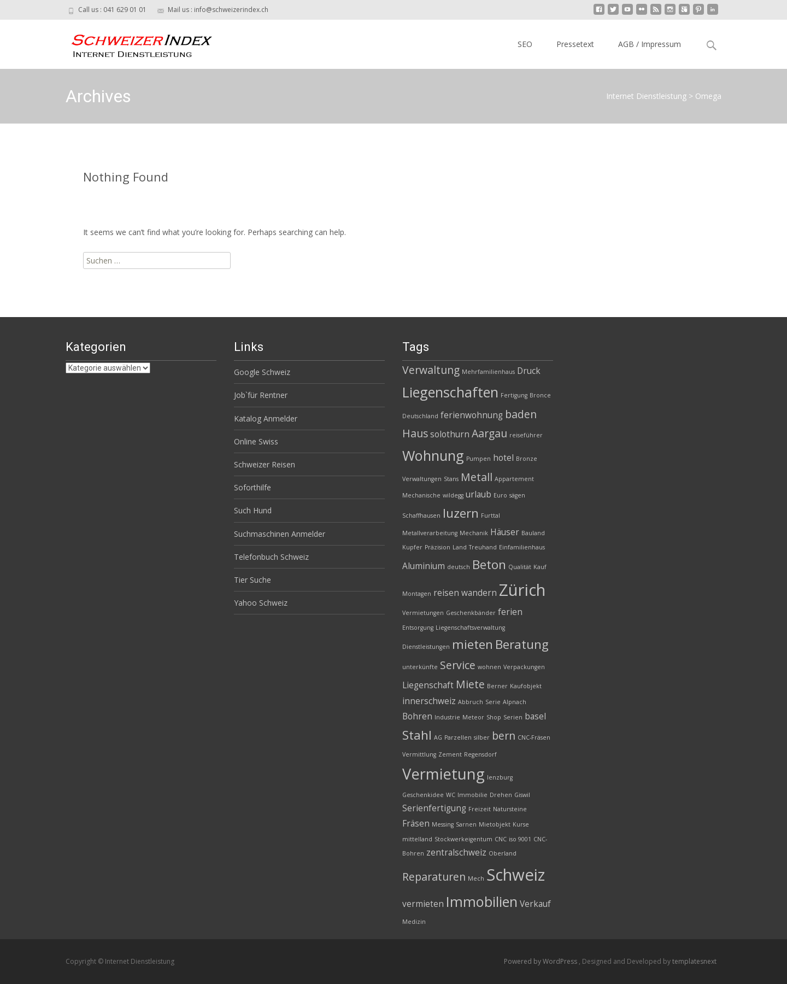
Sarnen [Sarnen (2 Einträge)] (466, 824)
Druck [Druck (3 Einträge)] (529, 371)
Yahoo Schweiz (260, 603)
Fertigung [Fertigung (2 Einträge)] (514, 395)
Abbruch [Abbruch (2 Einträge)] (470, 702)
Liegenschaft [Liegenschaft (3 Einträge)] (428, 685)
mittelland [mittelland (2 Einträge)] (417, 839)
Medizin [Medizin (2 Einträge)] (414, 922)
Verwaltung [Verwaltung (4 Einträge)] (431, 369)
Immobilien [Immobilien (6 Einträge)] (482, 901)
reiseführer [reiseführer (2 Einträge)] (526, 435)
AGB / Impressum (649, 44)
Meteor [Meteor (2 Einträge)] (473, 717)
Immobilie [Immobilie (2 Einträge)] (472, 795)
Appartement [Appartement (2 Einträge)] (514, 479)
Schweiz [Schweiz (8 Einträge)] (515, 875)
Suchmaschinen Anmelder (279, 534)
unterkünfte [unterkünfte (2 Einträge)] (420, 667)
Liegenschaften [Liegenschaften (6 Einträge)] (450, 392)
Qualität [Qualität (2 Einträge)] (519, 567)
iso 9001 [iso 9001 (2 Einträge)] (520, 839)
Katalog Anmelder (265, 418)
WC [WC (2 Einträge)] (450, 795)
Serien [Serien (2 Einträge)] (512, 717)
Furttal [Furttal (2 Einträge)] (490, 515)
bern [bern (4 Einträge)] (503, 735)
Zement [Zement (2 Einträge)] (450, 754)
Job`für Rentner (260, 395)
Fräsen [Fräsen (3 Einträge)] (416, 823)
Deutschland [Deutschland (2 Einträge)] (420, 416)
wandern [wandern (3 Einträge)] (479, 593)
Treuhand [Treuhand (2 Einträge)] (483, 547)
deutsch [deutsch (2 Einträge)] (458, 567)
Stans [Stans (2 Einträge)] (451, 479)
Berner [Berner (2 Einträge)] (497, 686)
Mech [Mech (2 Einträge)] (476, 878)
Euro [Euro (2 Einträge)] (500, 495)
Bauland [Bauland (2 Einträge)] (533, 533)
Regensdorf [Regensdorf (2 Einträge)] (480, 754)
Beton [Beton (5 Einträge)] (489, 564)
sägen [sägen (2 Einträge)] (517, 495)
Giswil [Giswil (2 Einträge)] (522, 795)
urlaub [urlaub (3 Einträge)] (478, 494)
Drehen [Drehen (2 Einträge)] (501, 795)
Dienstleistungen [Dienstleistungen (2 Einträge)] (426, 647)
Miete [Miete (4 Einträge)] (470, 684)
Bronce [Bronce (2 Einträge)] (540, 395)
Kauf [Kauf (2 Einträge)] (540, 567)
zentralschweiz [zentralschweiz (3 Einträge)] (456, 852)
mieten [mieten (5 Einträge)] (472, 644)
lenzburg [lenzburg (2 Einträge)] (500, 777)
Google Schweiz (262, 372)
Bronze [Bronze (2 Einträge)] (526, 458)
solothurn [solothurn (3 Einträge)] (449, 434)
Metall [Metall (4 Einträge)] (476, 477)
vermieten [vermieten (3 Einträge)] (423, 904)
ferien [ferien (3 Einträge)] (510, 612)
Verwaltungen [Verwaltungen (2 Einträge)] (422, 479)
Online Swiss (256, 441)
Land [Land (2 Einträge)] (460, 547)
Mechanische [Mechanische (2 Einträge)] (421, 495)
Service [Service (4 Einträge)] (457, 665)
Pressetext (575, 44)
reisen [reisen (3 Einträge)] (446, 593)
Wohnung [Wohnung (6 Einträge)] (433, 455)
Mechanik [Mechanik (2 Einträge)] (474, 533)
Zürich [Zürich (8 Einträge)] (522, 590)
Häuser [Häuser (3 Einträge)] (504, 532)
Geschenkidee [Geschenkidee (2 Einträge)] (423, 795)
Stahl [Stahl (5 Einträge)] (417, 735)
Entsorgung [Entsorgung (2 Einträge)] (417, 627)
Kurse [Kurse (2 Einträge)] (521, 824)
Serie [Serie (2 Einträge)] (493, 702)
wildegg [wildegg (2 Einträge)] (453, 495)
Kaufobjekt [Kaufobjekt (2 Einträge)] (526, 686)
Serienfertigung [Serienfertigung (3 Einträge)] (434, 808)
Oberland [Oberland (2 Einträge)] (502, 853)
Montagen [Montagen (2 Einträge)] (416, 594)
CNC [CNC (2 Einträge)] (501, 839)
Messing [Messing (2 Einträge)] (443, 824)
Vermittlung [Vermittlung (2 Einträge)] (419, 754)
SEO (525, 44)
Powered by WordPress (541, 961)
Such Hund (253, 510)
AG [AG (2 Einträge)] (438, 737)
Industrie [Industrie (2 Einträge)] (447, 717)
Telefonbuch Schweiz (271, 557)
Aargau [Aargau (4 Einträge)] (489, 433)
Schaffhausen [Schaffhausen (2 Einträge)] (421, 515)
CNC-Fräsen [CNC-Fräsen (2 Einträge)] (534, 737)
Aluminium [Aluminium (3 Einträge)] (423, 566)
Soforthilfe (252, 487)
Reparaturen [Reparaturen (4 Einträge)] (434, 876)
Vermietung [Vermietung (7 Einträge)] (443, 774)
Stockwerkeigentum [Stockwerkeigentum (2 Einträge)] (463, 839)
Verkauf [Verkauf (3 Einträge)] (535, 904)
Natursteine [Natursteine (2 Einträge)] (510, 809)
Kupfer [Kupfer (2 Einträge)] (412, 547)
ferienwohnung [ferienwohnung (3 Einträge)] (472, 415)
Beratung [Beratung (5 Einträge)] (522, 644)
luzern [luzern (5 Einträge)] (461, 513)
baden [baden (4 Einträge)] (521, 414)
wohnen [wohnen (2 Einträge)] (489, 667)
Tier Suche (252, 580)
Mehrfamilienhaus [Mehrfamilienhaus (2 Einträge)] (488, 372)
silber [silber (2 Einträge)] (482, 737)
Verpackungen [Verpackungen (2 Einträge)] (524, 667)
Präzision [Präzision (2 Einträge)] (437, 547)
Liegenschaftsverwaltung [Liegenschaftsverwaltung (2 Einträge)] (470, 627)
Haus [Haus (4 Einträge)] (415, 433)
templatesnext (694, 961)
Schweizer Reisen (264, 464)
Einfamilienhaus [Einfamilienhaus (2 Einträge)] (522, 547)
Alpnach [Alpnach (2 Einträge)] (514, 702)
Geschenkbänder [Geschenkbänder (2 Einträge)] (471, 613)
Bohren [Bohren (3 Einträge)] (417, 716)
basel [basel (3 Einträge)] (535, 716)
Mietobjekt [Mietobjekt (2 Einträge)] (494, 824)
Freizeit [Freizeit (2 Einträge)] (479, 809)
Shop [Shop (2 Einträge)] (493, 717)
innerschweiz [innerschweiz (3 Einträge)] (429, 701)
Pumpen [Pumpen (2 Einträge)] (478, 458)
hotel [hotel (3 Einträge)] (503, 458)
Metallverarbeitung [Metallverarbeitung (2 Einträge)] (429, 533)
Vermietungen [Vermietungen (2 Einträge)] (423, 613)
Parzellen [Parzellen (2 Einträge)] (458, 737)
